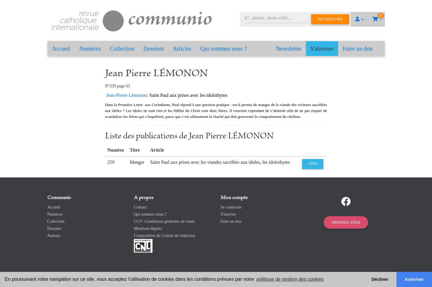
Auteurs (53, 235)
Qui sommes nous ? (223, 48)
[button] (359, 19)
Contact (140, 207)
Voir (312, 164)
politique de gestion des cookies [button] (290, 279)
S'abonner (322, 48)
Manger (137, 162)
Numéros (90, 48)
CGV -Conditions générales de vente (164, 221)
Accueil (61, 48)
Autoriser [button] (414, 279)
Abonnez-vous (346, 222)
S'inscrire (228, 214)
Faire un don (357, 48)
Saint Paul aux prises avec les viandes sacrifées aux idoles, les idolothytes (220, 162)
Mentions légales (148, 228)
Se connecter (231, 207)
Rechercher (330, 19)
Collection (122, 48)
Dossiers (153, 48)
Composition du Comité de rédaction (164, 235)
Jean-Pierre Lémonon (126, 95)
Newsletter (289, 48)
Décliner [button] (380, 279)
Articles (182, 48)
